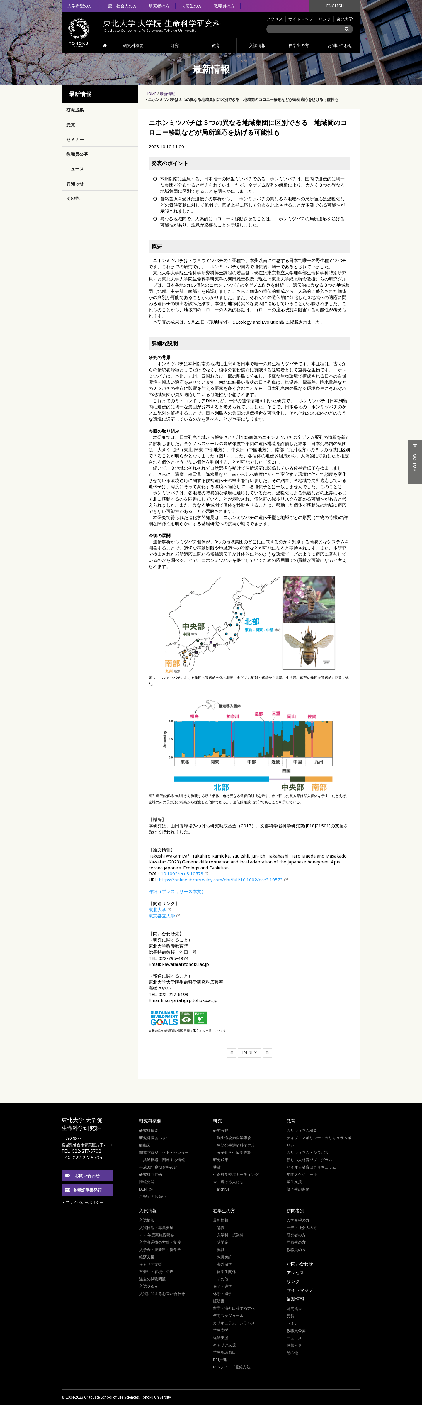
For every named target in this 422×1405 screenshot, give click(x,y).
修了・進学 (222, 1286)
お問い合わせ (340, 45)
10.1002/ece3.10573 (182, 873)
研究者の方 (159, 6)
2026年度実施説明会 (156, 1234)
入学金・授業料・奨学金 (160, 1249)
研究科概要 (133, 45)
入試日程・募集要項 (156, 1227)
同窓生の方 (191, 6)
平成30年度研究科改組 (158, 1167)
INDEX (249, 1053)
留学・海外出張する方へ (234, 1308)
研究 (175, 45)
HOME (105, 45)
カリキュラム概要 (302, 1130)
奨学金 (222, 1242)
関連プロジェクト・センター (164, 1152)
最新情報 (167, 93)
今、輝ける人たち (228, 1181)
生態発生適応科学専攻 (236, 1145)
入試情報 (257, 45)
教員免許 (224, 1256)
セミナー (75, 139)
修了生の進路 (298, 1189)
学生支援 (294, 1181)
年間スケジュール (302, 1174)
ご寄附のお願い (152, 1196)
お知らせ (75, 183)
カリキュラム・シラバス (308, 1152)
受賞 (70, 125)
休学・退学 (222, 1293)
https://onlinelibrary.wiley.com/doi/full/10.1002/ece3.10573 (221, 879)
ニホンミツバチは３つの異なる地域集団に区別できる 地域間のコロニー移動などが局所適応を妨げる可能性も (243, 99)
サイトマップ (300, 19)
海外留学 (224, 1264)
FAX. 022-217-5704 (82, 1157)
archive (223, 1189)
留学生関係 (226, 1271)
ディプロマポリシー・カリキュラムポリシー (319, 1141)
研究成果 (75, 110)
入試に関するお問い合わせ (162, 1293)
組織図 (145, 1145)
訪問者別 (295, 1210)
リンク (325, 19)
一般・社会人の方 (120, 6)
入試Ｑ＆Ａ (148, 1286)
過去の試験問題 (152, 1278)
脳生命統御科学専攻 (234, 1137)
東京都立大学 (162, 916)
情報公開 (146, 1181)
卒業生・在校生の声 (156, 1271)
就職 (220, 1249)
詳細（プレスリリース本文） (177, 891)
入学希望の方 (79, 6)
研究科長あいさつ (154, 1137)
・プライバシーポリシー (82, 1202)
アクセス (274, 19)
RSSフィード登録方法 (232, 1367)
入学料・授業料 (230, 1234)
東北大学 (344, 19)
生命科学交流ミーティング (236, 1174)
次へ (267, 1053)
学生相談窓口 (224, 1352)
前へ (231, 1053)
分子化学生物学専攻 (234, 1152)
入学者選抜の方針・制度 (160, 1242)
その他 (72, 198)
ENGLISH (335, 6)
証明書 (218, 1300)
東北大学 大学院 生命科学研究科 (82, 1124)
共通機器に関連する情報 (164, 1159)
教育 (216, 45)
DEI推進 (146, 1189)
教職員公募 (77, 154)
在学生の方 (298, 45)
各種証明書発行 (87, 1190)
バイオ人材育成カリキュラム (311, 1167)
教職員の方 (224, 6)
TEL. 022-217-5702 (81, 1151)
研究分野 (220, 1130)
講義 (220, 1227)
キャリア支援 (150, 1264)
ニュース (75, 169)
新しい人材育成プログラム (309, 1159)
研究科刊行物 (150, 1174)
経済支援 (146, 1256)
